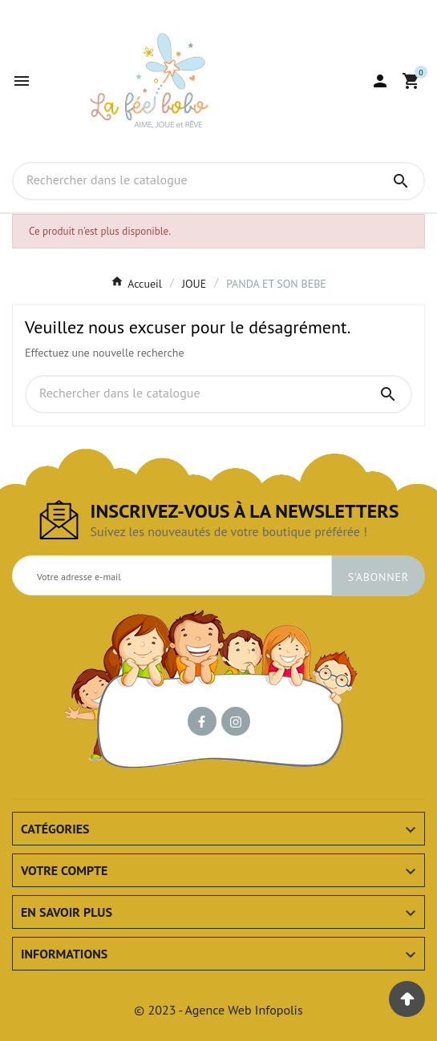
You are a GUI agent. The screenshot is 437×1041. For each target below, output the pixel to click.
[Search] (401, 181)
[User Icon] (380, 81)
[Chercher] (196, 180)
